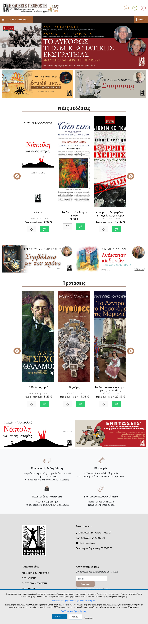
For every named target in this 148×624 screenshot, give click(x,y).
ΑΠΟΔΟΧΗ (59, 617)
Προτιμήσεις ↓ (89, 618)
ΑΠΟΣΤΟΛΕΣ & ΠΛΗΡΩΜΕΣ (35, 572)
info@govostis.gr (87, 543)
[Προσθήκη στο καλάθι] (44, 227)
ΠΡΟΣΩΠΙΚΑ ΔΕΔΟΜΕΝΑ (34, 583)
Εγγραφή (87, 585)
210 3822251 (84, 537)
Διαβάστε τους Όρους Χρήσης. (74, 611)
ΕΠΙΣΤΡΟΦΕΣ (28, 588)
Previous (19, 174)
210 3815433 (98, 537)
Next (144, 45)
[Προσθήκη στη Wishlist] (31, 227)
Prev (4, 45)
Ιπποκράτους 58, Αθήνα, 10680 (94, 532)
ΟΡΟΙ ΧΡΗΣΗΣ (29, 578)
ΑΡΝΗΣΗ (75, 617)
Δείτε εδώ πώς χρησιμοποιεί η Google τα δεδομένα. (74, 601)
